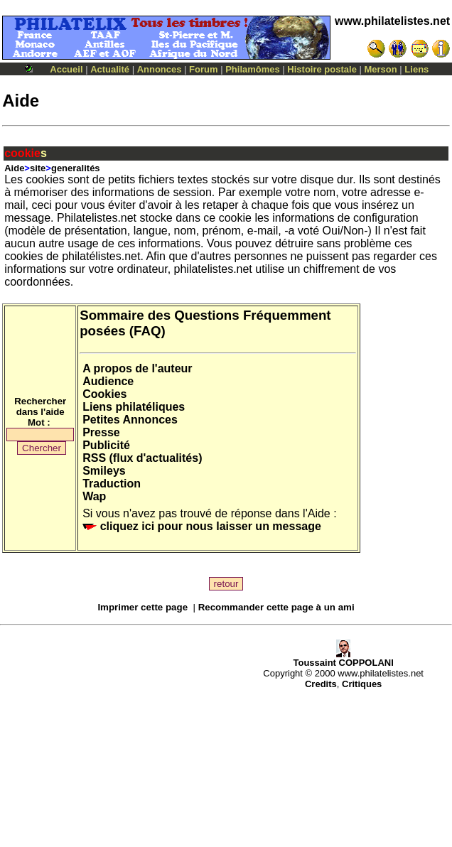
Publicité (106, 445)
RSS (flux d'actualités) (142, 458)
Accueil (66, 69)
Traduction (111, 484)
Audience (108, 381)
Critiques (362, 684)
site (37, 168)
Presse (101, 432)
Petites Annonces (130, 420)
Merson (381, 69)
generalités (75, 168)
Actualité (109, 69)
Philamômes (252, 69)
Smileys (103, 471)
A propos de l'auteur (137, 368)
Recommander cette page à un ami (276, 607)
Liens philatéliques (133, 407)
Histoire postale (322, 69)
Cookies (104, 394)
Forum (203, 69)
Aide (14, 168)
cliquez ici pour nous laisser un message (201, 526)
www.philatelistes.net (392, 21)
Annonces (159, 69)
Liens (416, 69)
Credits (321, 684)
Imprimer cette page (142, 607)
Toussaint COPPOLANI (343, 658)
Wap (94, 496)
